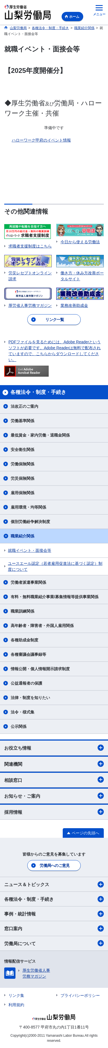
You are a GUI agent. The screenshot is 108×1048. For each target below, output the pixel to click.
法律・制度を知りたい (30, 697)
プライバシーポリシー (80, 995)
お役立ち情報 (54, 748)
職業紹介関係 (22, 536)
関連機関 (54, 764)
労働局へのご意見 (54, 865)
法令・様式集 (22, 712)
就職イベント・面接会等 (29, 550)
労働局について (54, 943)
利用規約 (16, 1005)
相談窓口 (54, 779)
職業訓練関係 (22, 611)
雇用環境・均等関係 (28, 507)
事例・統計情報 (54, 914)
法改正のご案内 (24, 406)
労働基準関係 (22, 420)
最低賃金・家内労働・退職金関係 (40, 435)
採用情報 (54, 812)
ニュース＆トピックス (54, 884)
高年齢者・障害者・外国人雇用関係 (42, 625)
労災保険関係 (22, 478)
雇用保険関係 (22, 493)
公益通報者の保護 (26, 683)
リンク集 (16, 995)
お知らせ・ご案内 (54, 796)
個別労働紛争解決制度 (30, 521)
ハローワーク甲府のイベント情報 (41, 140)
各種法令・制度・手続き (54, 899)
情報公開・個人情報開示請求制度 (40, 669)
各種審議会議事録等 (28, 654)
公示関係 (18, 726)
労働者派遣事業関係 (28, 582)
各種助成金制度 (24, 640)
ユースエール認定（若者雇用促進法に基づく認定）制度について (55, 566)
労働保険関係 (22, 464)
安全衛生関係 (22, 449)
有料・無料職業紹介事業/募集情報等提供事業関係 (54, 596)
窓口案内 (54, 928)
